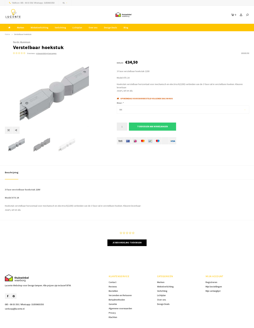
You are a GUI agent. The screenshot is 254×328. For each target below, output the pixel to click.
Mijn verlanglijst (213, 281)
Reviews (113, 276)
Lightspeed (44, 323)
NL (65, 2)
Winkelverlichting (39, 27)
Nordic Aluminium (125, 42)
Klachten (113, 307)
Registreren (211, 272)
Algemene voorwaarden (120, 298)
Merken (20, 27)
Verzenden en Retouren (120, 285)
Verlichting (60, 27)
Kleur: (120, 103)
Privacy (112, 303)
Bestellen (113, 281)
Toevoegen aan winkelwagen (152, 126)
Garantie (113, 294)
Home (7, 34)
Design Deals (110, 27)
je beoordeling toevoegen (150, 53)
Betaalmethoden (117, 289)
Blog (126, 27)
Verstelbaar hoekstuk (22, 34)
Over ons (93, 27)
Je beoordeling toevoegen (127, 233)
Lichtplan (77, 27)
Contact (112, 272)
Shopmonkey (66, 323)
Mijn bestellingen (214, 276)
